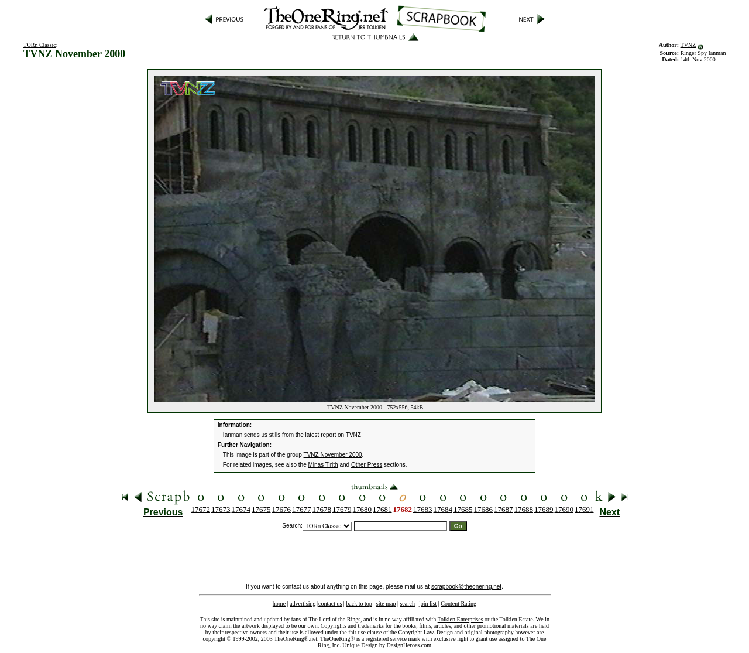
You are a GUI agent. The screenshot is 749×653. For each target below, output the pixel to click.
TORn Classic (39, 45)
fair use (357, 632)
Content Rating (458, 603)
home (279, 603)
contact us (330, 603)
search (407, 603)
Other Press (366, 464)
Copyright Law (416, 632)
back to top (359, 603)
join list (428, 603)
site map (386, 603)
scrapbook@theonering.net (466, 586)
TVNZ (688, 45)
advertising (302, 603)
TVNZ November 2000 (333, 455)
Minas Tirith (323, 464)
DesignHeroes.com (409, 645)
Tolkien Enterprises (460, 619)
